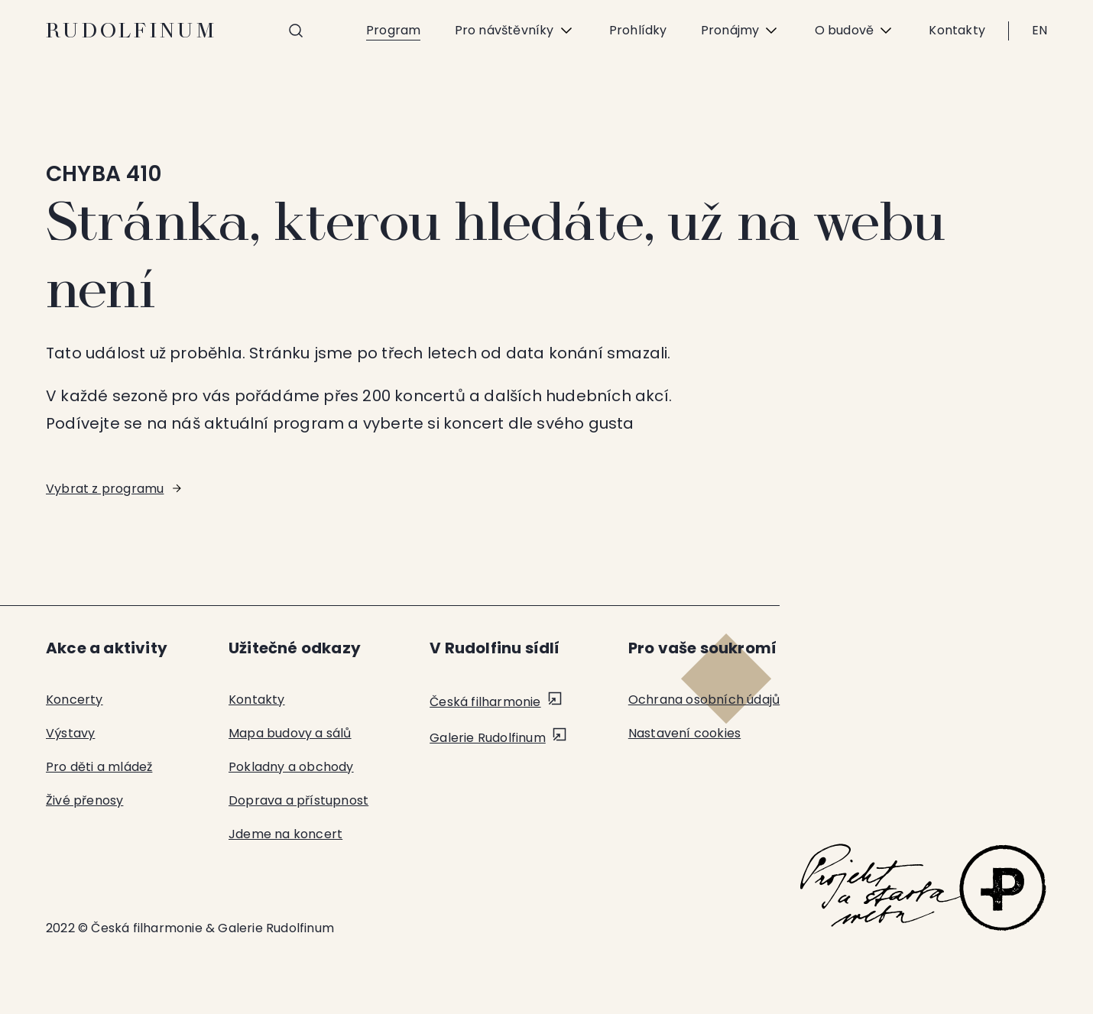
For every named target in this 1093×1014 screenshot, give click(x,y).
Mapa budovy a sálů (290, 733)
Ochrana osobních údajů (704, 699)
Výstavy (70, 733)
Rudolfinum (132, 31)
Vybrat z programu (105, 488)
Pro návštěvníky (514, 30)
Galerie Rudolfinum (488, 738)
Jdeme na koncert (285, 834)
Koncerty (74, 699)
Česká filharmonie (485, 702)
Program (393, 30)
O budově (854, 30)
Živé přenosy (84, 800)
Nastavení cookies (684, 733)
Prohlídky (637, 30)
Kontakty (957, 30)
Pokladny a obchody (291, 767)
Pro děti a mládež (99, 767)
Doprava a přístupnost (298, 800)
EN (1039, 30)
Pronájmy (740, 30)
